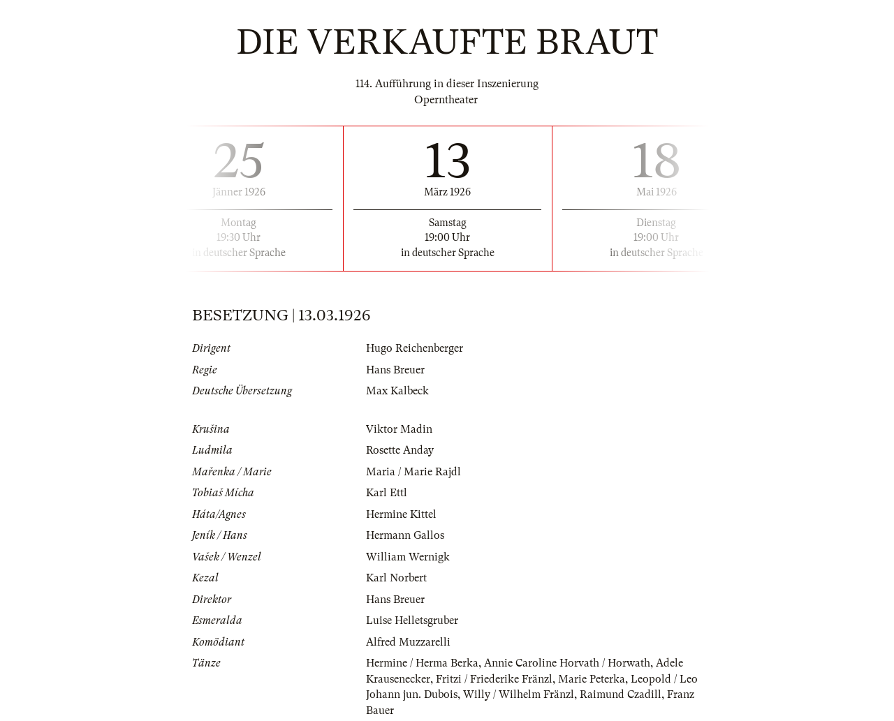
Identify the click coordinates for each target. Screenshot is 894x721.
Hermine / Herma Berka (422, 663)
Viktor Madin (399, 429)
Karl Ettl (386, 492)
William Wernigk (408, 557)
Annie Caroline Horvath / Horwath (567, 663)
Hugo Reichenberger (414, 348)
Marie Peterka (591, 679)
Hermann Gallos (405, 535)
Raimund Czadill (620, 694)
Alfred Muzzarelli (408, 642)
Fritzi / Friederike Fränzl (494, 679)
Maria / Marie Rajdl (413, 472)
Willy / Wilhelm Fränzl (518, 694)
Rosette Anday (400, 450)
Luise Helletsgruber (412, 620)
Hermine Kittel (401, 514)
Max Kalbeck (397, 391)
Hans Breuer (395, 370)
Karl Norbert (396, 578)
